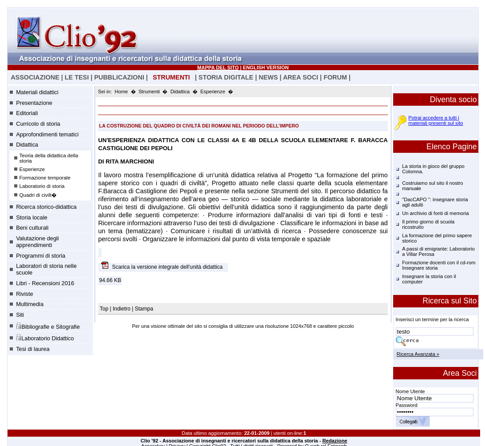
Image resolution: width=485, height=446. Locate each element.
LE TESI (77, 77)
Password (407, 405)
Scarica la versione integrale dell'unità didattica (168, 267)
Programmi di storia (40, 255)
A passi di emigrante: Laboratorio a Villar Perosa (438, 251)
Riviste (24, 294)
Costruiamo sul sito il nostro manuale (432, 185)
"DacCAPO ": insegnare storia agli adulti (435, 202)
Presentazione (34, 103)
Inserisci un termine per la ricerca (432, 319)
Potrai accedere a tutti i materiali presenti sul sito (435, 120)
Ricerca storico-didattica (46, 206)
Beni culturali (32, 227)
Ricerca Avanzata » (418, 354)
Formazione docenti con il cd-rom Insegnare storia (438, 265)
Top (105, 309)
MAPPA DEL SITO (218, 67)
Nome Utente (410, 391)
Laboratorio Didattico (45, 338)
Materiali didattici (37, 92)
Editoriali (27, 113)
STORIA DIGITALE (225, 77)
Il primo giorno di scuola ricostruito (428, 224)
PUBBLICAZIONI (119, 77)
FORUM (335, 77)
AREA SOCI (300, 77)
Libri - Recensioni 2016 (45, 283)
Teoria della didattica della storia (49, 158)
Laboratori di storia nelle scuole (46, 269)
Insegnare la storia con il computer (429, 279)
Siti (20, 314)
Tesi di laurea (32, 349)
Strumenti (149, 91)
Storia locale (31, 217)
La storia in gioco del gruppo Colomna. (433, 168)
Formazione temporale (45, 177)
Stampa (144, 309)
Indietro (121, 309)
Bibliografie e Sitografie (48, 326)
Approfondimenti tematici (47, 134)
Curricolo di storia (38, 123)
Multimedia (29, 304)
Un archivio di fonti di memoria (435, 213)
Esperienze (32, 169)
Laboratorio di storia (42, 186)
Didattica (27, 144)
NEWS (268, 77)
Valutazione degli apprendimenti (37, 241)
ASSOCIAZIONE (35, 77)
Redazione (334, 440)
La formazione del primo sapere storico (437, 238)
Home (121, 91)
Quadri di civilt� (38, 195)
